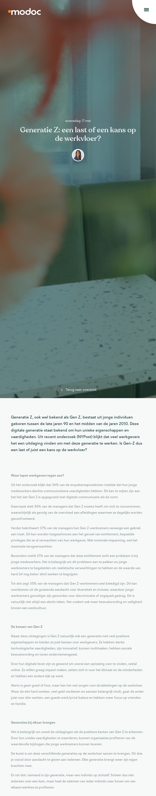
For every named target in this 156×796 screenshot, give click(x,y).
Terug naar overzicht (77, 390)
